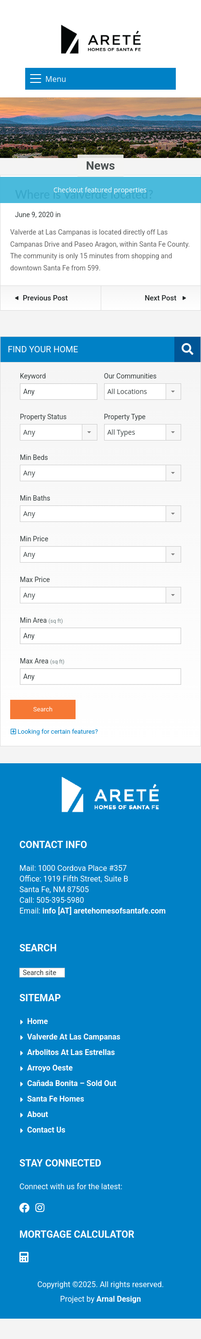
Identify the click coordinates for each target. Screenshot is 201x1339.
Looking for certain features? (54, 731)
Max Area (42, 661)
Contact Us (46, 1129)
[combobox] (143, 391)
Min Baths (35, 498)
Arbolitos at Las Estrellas (71, 1052)
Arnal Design (118, 1299)
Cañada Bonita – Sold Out (71, 1083)
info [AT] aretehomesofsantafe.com (104, 910)
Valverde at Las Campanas (74, 1036)
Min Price (34, 539)
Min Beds (34, 457)
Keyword (33, 376)
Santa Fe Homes (55, 1098)
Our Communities (130, 376)
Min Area (41, 620)
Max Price (35, 579)
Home (37, 1021)
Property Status (43, 417)
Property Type (125, 417)
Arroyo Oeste (50, 1067)
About (37, 1114)
